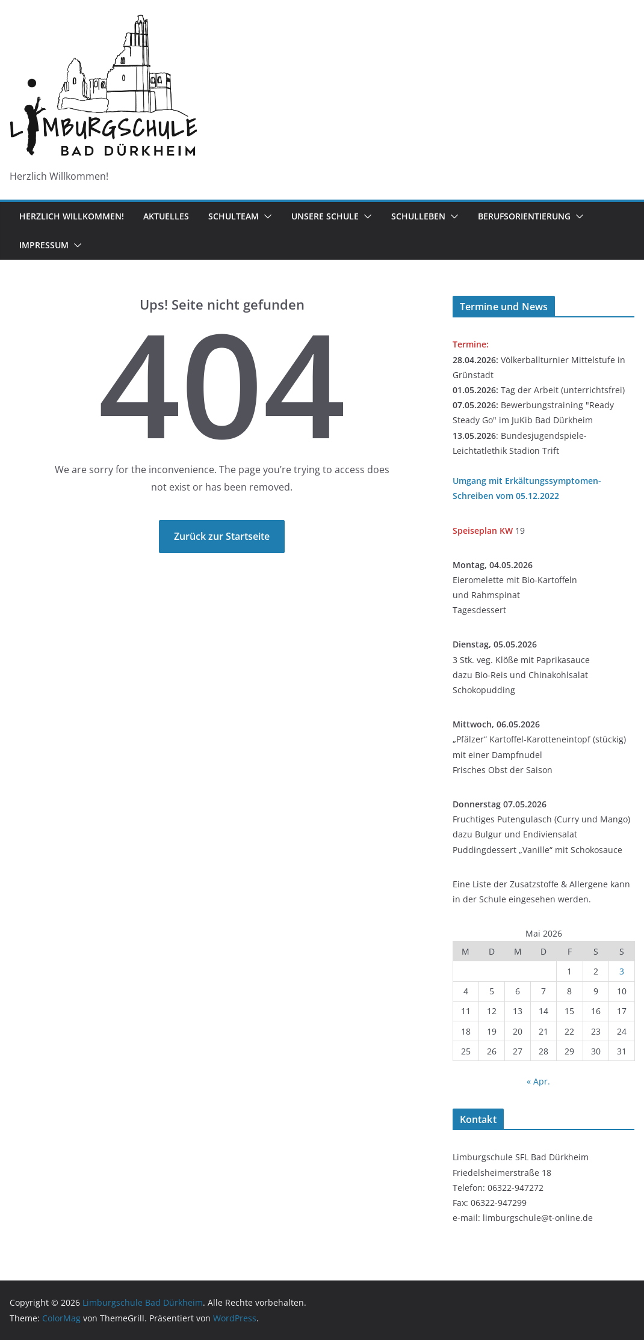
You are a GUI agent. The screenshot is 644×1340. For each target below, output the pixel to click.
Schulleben (418, 216)
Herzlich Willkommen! (71, 216)
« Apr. (538, 1081)
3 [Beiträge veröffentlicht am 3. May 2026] (621, 971)
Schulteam (233, 216)
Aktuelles (166, 216)
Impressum (44, 245)
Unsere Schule (325, 216)
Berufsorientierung (524, 216)
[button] (265, 216)
